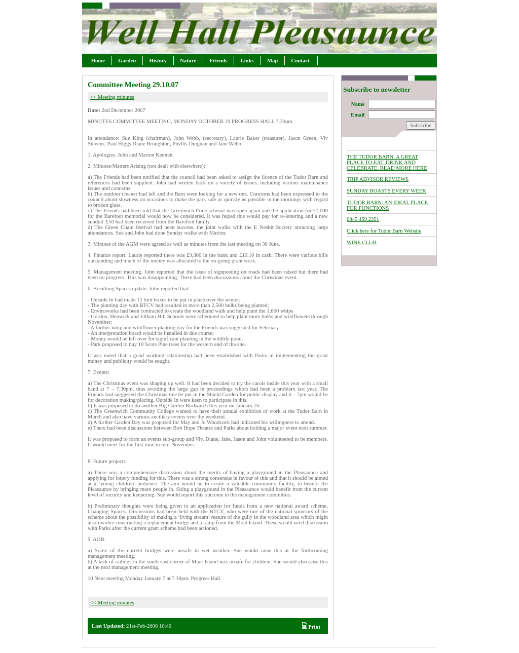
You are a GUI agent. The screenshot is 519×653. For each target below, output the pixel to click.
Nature (188, 60)
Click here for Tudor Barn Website (384, 231)
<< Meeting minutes (112, 97)
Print (311, 627)
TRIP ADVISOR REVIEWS (378, 179)
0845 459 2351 (363, 219)
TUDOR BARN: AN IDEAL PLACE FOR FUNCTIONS (387, 205)
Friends (218, 60)
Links (247, 60)
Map (272, 60)
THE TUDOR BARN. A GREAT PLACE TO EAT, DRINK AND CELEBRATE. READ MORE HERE (387, 162)
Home (98, 60)
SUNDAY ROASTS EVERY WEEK (386, 191)
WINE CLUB (362, 242)
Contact (301, 60)
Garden (127, 60)
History (158, 60)
